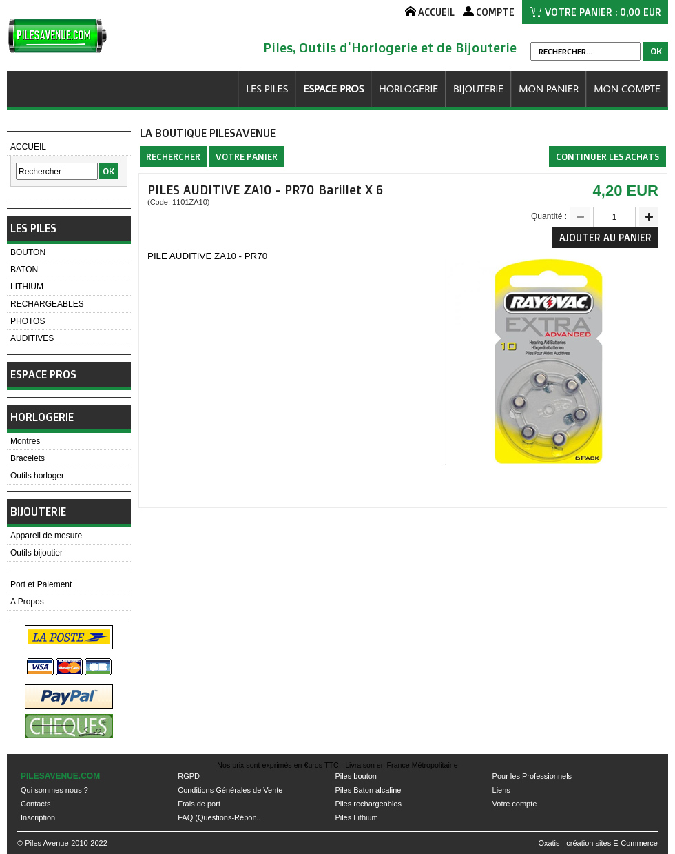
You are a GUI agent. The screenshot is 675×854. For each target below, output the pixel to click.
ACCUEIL (28, 147)
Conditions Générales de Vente (230, 790)
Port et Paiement (41, 584)
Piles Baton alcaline (368, 790)
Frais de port (199, 804)
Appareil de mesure (46, 535)
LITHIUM (26, 287)
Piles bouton (356, 776)
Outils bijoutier (36, 553)
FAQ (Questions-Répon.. (219, 817)
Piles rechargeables (368, 804)
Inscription (38, 817)
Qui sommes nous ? (54, 790)
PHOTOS (27, 321)
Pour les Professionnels (532, 776)
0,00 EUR (640, 12)
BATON (24, 269)
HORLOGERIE (408, 88)
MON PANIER (549, 88)
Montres (25, 441)
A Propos (27, 602)
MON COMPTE (627, 88)
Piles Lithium (356, 817)
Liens (501, 790)
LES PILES (267, 88)
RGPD (189, 776)
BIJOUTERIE (478, 88)
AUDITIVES (32, 338)
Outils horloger (37, 475)
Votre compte (514, 804)
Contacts (35, 804)
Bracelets (27, 458)
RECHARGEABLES (47, 304)
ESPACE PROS (333, 88)
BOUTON (27, 252)
